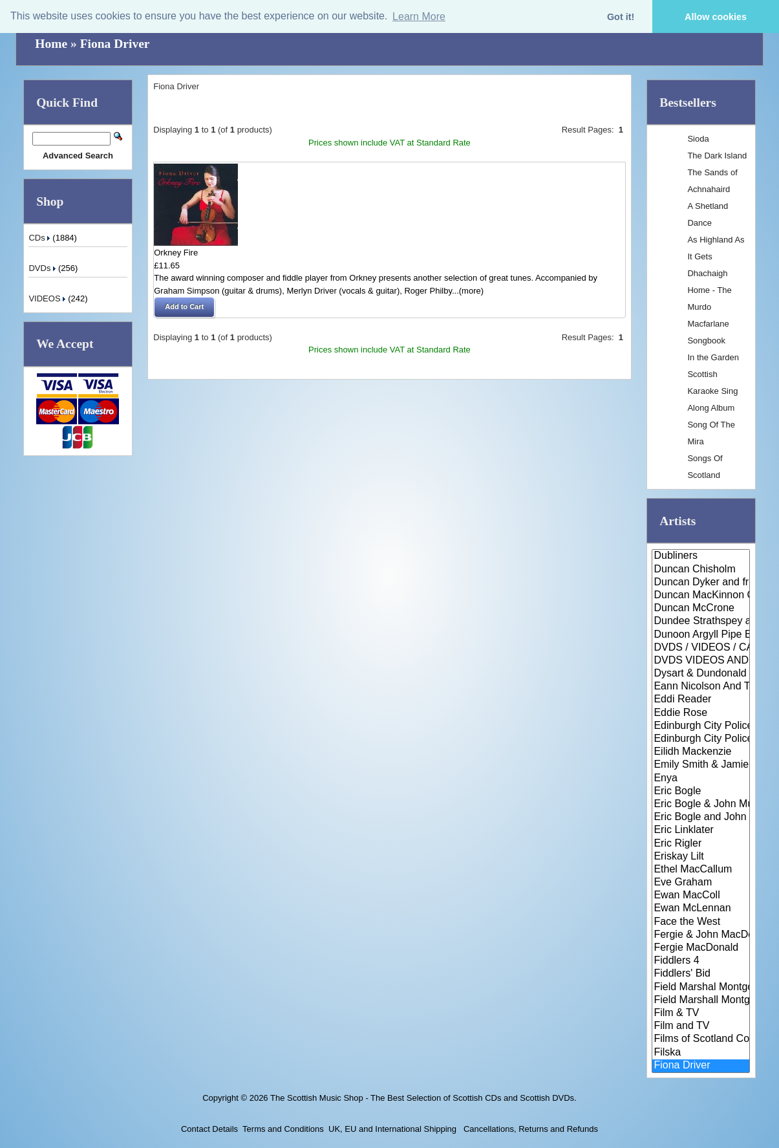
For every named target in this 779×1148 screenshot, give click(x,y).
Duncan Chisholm (700, 569)
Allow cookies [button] (716, 17)
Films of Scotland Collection (700, 1039)
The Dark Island (717, 155)
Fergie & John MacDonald (700, 935)
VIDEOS (48, 298)
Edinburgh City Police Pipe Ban (700, 726)
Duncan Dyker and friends (700, 582)
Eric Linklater (700, 830)
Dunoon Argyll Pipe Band (700, 635)
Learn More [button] (418, 16)
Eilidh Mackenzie (700, 752)
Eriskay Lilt (700, 856)
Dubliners (700, 556)
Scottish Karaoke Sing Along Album (712, 391)
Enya (700, 778)
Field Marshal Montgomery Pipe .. (700, 987)
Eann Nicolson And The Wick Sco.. (700, 686)
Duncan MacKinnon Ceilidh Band (700, 595)
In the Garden (713, 357)
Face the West (700, 922)
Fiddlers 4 (700, 961)
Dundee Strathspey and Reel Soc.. (700, 621)
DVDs (43, 268)
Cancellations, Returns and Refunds (529, 1129)
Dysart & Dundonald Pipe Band (700, 673)
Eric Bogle (700, 791)
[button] (184, 307)
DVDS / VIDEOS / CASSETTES (700, 648)
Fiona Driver (115, 43)
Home (51, 43)
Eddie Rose (700, 713)
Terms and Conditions (283, 1129)
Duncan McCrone (700, 608)
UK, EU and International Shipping (392, 1129)
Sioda (698, 139)
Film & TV (700, 1013)
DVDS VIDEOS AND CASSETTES (700, 661)
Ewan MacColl (700, 895)
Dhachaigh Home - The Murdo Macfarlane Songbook (709, 306)
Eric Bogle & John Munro (700, 804)
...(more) (468, 291)
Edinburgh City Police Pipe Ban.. (700, 739)
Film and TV (700, 1026)
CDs (40, 238)
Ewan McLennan (700, 908)
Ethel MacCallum (700, 869)
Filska (700, 1052)
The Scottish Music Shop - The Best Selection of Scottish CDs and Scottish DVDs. (423, 1098)
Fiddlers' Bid (700, 974)
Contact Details (209, 1129)
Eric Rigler (700, 844)
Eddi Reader (700, 699)
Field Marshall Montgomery (700, 1000)
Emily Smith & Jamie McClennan (700, 765)
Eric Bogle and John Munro (700, 817)
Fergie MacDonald (700, 948)
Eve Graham (700, 882)
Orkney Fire (176, 252)
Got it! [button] (620, 17)
